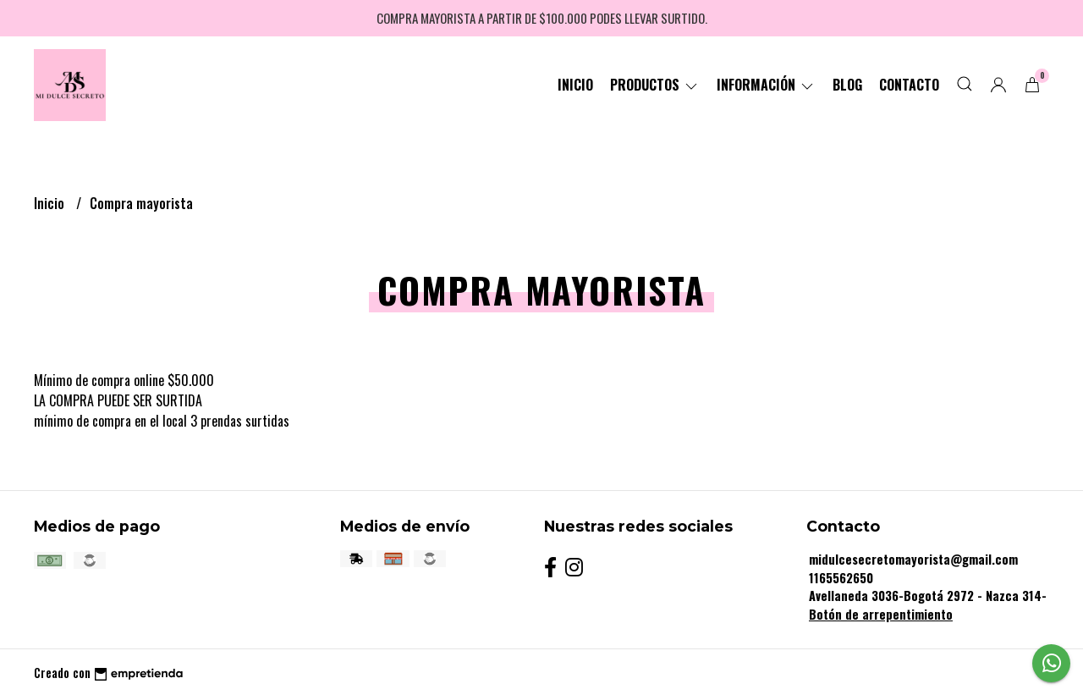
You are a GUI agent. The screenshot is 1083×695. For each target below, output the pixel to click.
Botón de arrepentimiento (881, 614)
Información (766, 84)
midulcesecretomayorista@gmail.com (913, 559)
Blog (847, 84)
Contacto (909, 84)
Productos (655, 84)
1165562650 (841, 578)
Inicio (575, 84)
